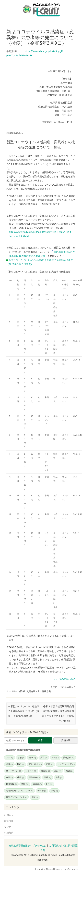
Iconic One (40, 869)
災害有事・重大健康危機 (39, 691)
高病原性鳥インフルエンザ (19, 790)
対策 (55, 757)
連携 (9, 764)
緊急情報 (9, 821)
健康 (32, 757)
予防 (34, 797)
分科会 (42, 790)
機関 (24, 784)
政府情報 (11, 784)
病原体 (37, 784)
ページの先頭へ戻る (65, 679)
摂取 (43, 757)
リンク (7, 826)
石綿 (49, 764)
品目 (20, 777)
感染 (21, 757)
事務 (47, 777)
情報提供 (68, 757)
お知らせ (9, 815)
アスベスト (35, 764)
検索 (40, 740)
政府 (54, 790)
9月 (49, 784)
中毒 (9, 777)
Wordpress (72, 869)
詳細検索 (65, 740)
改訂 (57, 771)
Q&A (9, 758)
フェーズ (30, 771)
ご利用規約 (55, 845)
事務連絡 (34, 777)
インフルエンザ (66, 764)
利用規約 (9, 832)
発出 (59, 777)
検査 (69, 771)
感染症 (22, 691)
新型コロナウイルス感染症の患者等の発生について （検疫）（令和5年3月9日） (23, 711)
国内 (20, 764)
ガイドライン (13, 771)
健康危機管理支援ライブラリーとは (27, 845)
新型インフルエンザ (16, 797)
